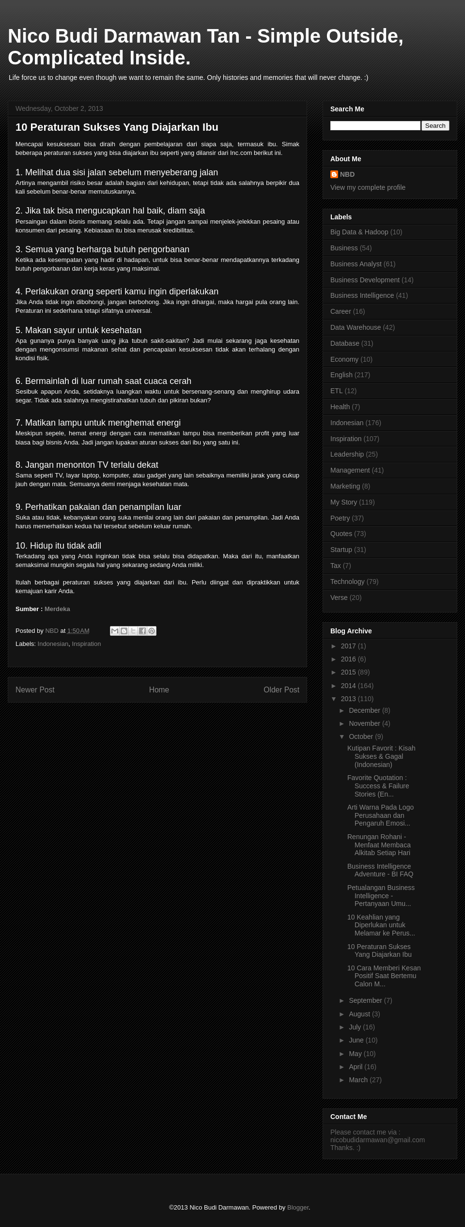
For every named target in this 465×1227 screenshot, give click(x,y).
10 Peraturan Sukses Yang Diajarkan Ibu (379, 951)
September (366, 1000)
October (362, 736)
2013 (349, 699)
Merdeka (57, 609)
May (356, 1054)
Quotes (341, 533)
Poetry (340, 518)
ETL (336, 391)
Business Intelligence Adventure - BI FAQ (380, 870)
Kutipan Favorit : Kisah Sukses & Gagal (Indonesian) (381, 756)
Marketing (345, 486)
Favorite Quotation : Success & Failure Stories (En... (378, 786)
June (357, 1040)
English (341, 375)
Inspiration (86, 643)
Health (340, 407)
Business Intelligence (362, 295)
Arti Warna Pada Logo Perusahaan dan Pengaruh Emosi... (380, 815)
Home (159, 690)
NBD (347, 174)
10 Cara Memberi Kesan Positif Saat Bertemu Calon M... (384, 976)
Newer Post (35, 690)
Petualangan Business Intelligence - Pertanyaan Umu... (381, 896)
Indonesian (53, 643)
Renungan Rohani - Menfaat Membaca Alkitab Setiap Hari (379, 845)
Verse (339, 597)
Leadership (347, 454)
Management (350, 470)
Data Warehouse (355, 327)
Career (340, 311)
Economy (344, 359)
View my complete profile (367, 187)
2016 (349, 659)
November (365, 723)
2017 (349, 646)
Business (344, 248)
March (359, 1080)
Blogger (298, 1207)
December (365, 710)
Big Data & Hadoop (359, 232)
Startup (341, 549)
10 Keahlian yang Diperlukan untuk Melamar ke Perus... (381, 925)
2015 (349, 672)
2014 (349, 686)
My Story (343, 502)
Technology (347, 581)
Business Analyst (356, 264)
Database (344, 343)
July (356, 1027)
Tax (335, 565)
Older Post (281, 690)
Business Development (365, 280)
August (360, 1014)
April (356, 1067)
